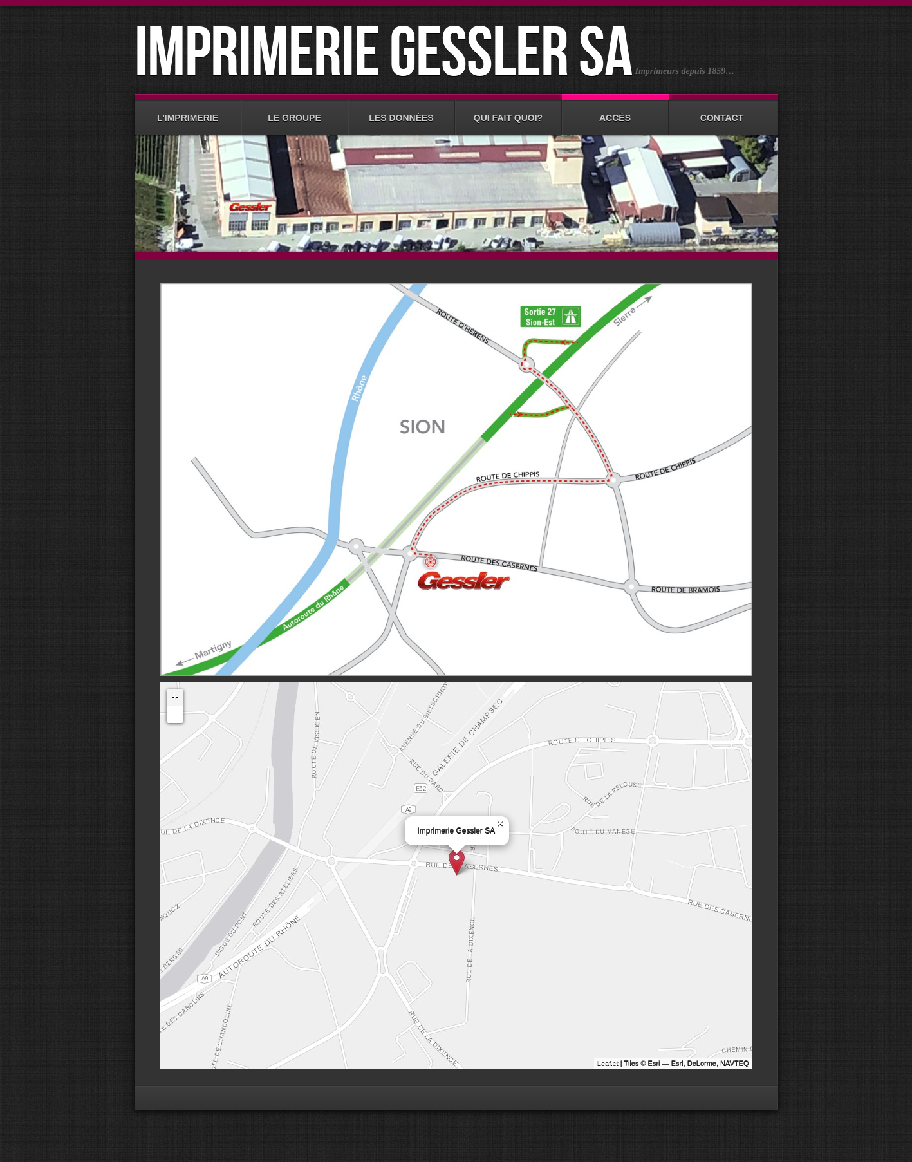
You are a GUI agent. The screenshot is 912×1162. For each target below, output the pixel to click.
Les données (401, 111)
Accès (615, 111)
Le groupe (294, 111)
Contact (722, 111)
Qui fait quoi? (508, 111)
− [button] (175, 714)
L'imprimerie (188, 111)
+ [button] (175, 697)
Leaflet (608, 1063)
